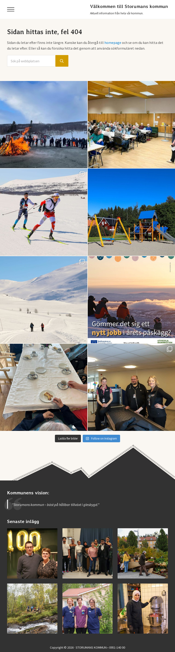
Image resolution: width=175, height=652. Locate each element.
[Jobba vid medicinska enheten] (87, 609)
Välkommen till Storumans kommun (129, 6)
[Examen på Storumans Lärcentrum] (87, 553)
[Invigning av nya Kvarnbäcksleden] (32, 609)
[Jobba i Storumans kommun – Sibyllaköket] (143, 609)
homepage (112, 42)
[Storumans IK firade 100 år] (32, 553)
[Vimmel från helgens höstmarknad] (143, 553)
